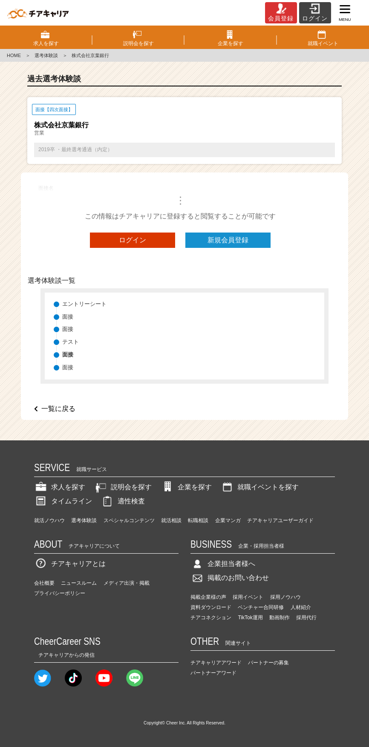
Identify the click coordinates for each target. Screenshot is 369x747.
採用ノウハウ (285, 597)
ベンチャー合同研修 (261, 607)
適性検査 (123, 501)
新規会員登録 (228, 240)
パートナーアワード (213, 673)
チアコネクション (210, 618)
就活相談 (171, 520)
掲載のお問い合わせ (229, 577)
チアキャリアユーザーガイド (280, 520)
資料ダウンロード (210, 607)
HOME (14, 55)
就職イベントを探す (259, 487)
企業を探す (186, 487)
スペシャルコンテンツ (129, 520)
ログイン (132, 240)
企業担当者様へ (222, 563)
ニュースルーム (79, 583)
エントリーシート (84, 304)
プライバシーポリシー (59, 593)
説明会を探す (123, 487)
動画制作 (279, 618)
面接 (67, 316)
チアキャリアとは (70, 563)
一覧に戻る (58, 408)
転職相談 (198, 520)
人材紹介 (301, 607)
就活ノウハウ (49, 520)
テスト (70, 342)
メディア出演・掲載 (127, 583)
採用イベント (248, 597)
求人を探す (59, 487)
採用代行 (306, 618)
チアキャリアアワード (216, 663)
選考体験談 (46, 55)
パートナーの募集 (268, 663)
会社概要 (44, 583)
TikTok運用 (250, 618)
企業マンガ (228, 520)
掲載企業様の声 (208, 597)
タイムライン (63, 501)
